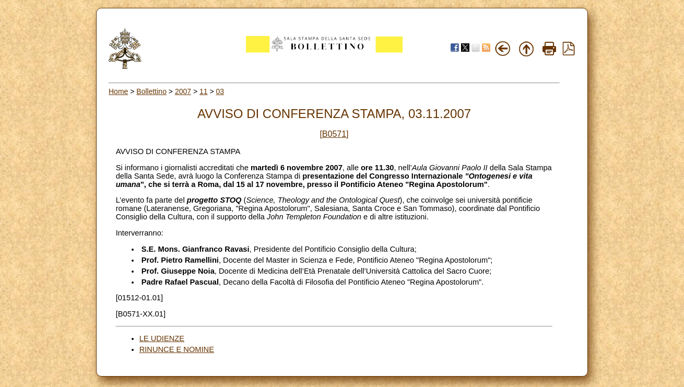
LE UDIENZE (161, 338)
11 (203, 91)
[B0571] (334, 134)
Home (118, 91)
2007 (183, 91)
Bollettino (151, 91)
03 (220, 91)
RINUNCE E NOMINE (176, 349)
